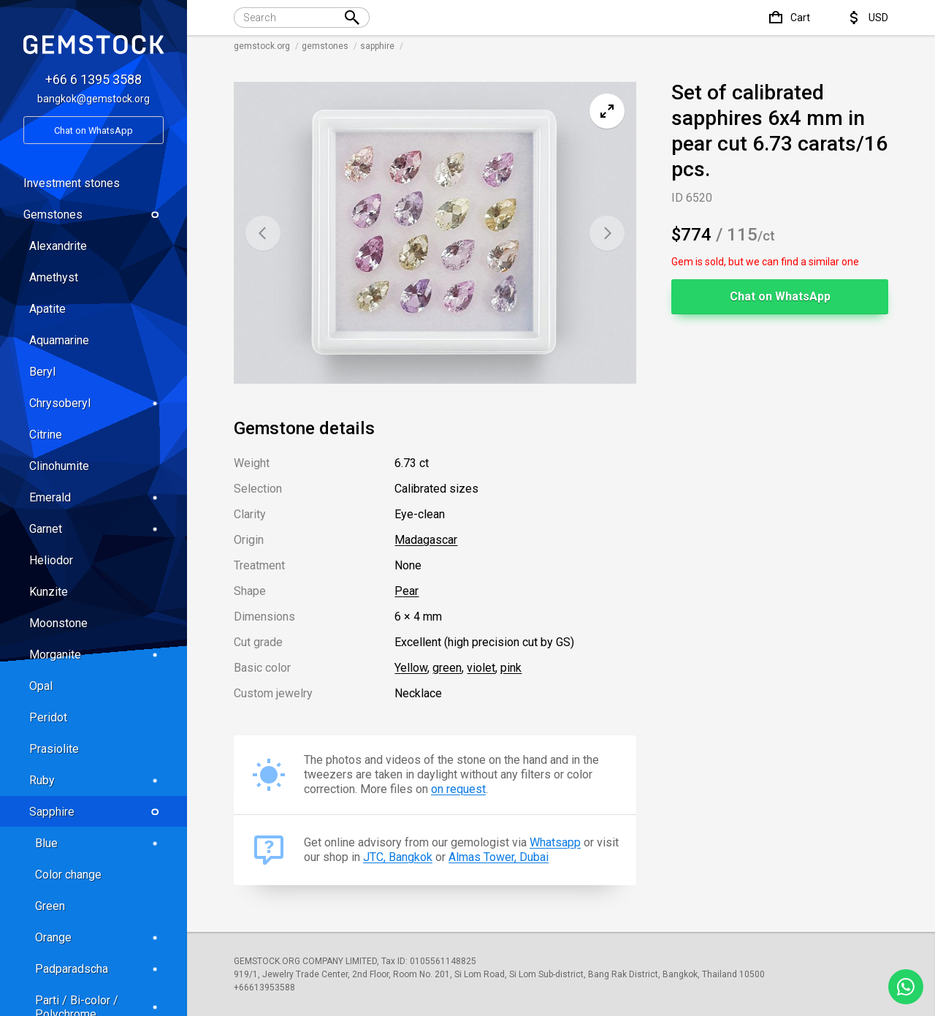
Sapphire (96, 811)
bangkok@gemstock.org (93, 99)
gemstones (325, 46)
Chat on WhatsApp (780, 296)
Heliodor (51, 560)
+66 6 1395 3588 (93, 79)
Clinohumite (59, 466)
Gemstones (93, 214)
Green (50, 906)
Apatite (47, 309)
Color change (68, 875)
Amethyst (53, 277)
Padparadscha (99, 969)
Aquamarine (59, 340)
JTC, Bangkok (397, 857)
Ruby (96, 780)
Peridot (48, 717)
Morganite (96, 654)
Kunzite (48, 592)
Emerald (96, 497)
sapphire (377, 46)
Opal (41, 686)
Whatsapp (555, 842)
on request (458, 789)
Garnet (96, 529)
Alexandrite (58, 246)
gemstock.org (262, 46)
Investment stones (71, 183)
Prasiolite (54, 749)
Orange (99, 937)
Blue (99, 843)
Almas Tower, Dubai (499, 857)
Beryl (42, 372)
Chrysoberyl (96, 403)
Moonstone (58, 623)
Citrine (45, 434)
